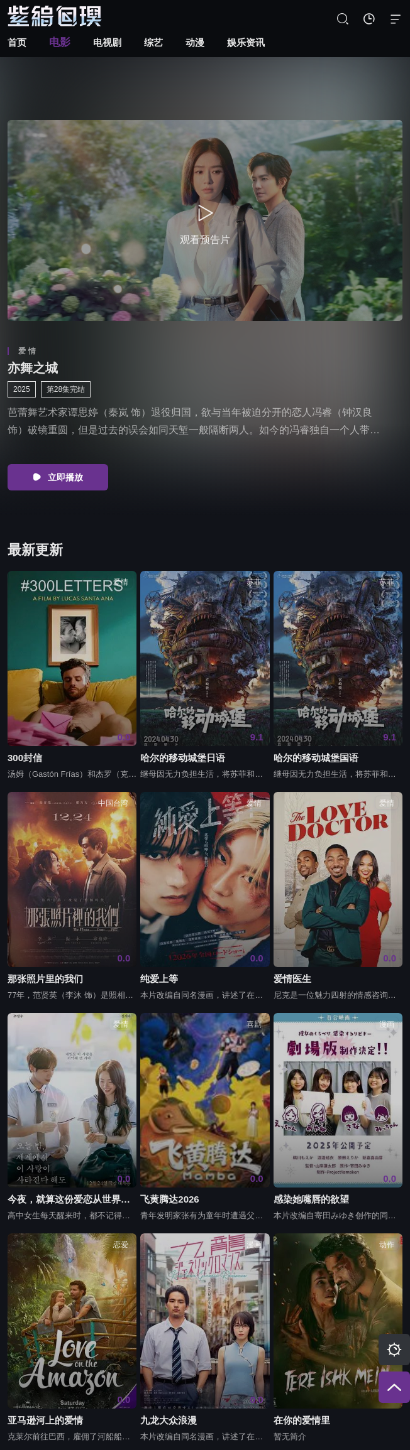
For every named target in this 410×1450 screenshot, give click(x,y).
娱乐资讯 (246, 42)
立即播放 (58, 477)
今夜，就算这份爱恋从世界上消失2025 (72, 1199)
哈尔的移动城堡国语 (316, 757)
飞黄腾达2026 (169, 1199)
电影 (59, 42)
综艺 (153, 42)
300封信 (25, 757)
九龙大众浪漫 (168, 1420)
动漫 (195, 42)
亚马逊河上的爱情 (45, 1420)
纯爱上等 (159, 978)
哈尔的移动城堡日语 (182, 757)
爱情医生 (292, 978)
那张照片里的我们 (45, 978)
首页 (17, 42)
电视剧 (107, 42)
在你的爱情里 (302, 1420)
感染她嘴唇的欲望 (311, 1199)
